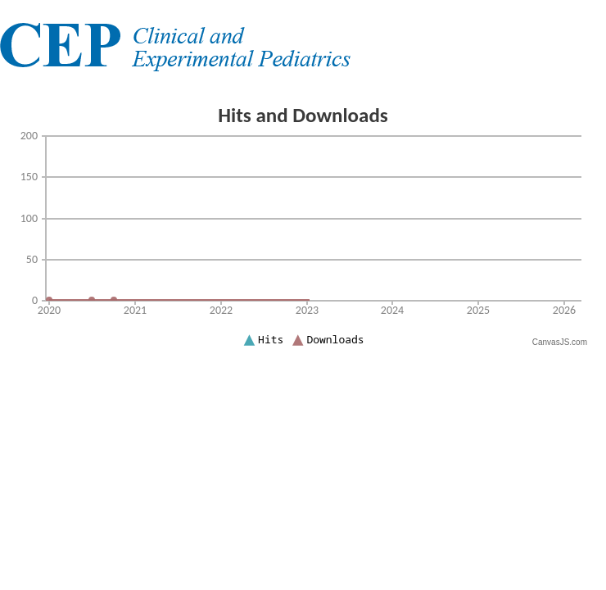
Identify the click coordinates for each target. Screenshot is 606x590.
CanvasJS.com (559, 342)
